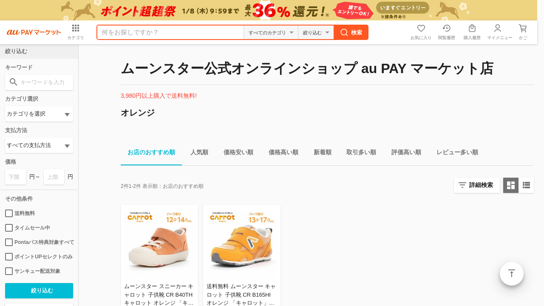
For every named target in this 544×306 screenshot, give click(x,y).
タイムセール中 (27, 228)
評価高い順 (403, 154)
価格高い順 (280, 154)
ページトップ (512, 274)
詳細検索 (481, 184)
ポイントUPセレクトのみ (39, 257)
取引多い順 (358, 154)
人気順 (196, 154)
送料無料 (20, 213)
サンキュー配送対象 (32, 271)
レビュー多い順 (454, 154)
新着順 (319, 154)
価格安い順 (235, 154)
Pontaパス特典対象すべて (39, 242)
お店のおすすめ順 (148, 154)
